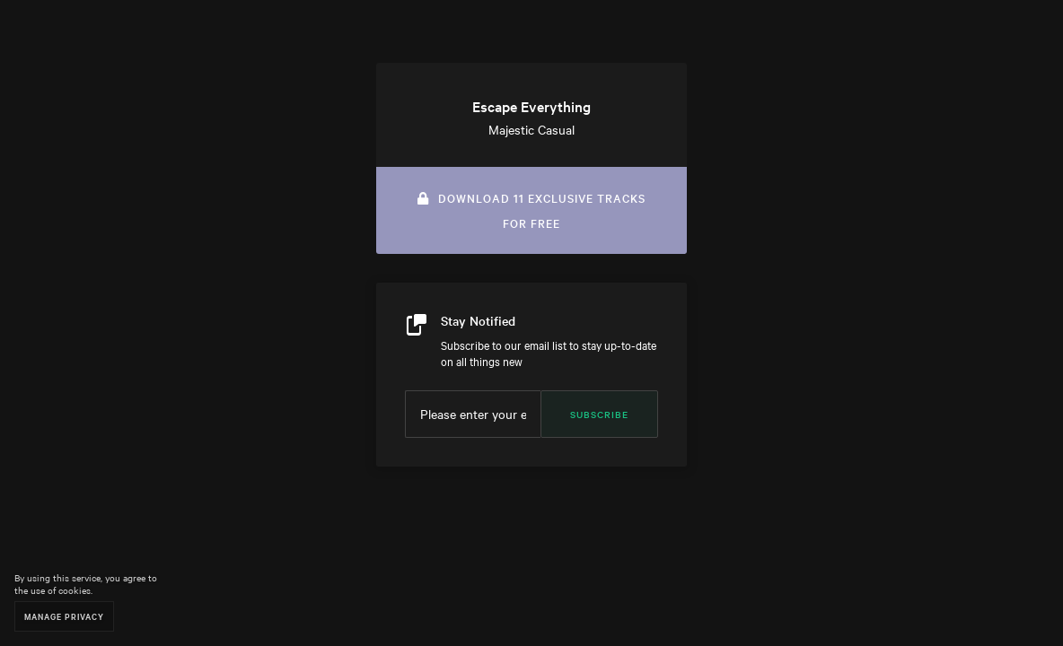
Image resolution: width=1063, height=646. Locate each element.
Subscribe (599, 414)
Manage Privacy (64, 616)
